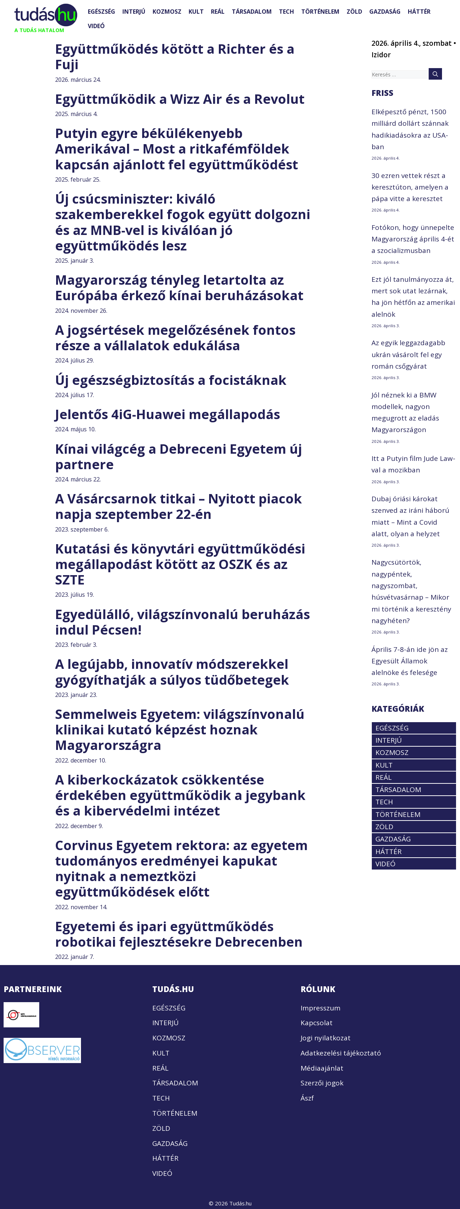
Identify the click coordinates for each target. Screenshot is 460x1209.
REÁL (218, 11)
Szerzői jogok (322, 1083)
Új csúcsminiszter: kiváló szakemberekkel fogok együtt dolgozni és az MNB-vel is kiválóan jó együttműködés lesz (182, 222)
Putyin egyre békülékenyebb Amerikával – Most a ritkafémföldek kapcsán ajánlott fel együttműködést (176, 148)
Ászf (307, 1098)
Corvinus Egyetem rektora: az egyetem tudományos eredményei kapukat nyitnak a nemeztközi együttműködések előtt (181, 868)
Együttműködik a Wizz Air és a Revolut (180, 99)
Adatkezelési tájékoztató (341, 1053)
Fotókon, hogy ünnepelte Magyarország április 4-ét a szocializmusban (412, 239)
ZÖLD (354, 11)
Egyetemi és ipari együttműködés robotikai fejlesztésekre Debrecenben (179, 934)
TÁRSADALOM (252, 11)
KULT (196, 11)
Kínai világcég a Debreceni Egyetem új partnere (178, 456)
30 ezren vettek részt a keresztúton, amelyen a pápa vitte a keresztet (409, 187)
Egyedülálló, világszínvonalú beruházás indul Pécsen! (182, 622)
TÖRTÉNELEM (320, 11)
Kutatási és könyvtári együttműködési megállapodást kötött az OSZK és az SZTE (180, 564)
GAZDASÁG (385, 11)
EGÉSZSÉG (101, 11)
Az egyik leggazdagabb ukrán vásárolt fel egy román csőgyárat (408, 354)
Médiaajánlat (322, 1068)
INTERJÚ (133, 11)
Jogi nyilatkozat (326, 1038)
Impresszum (321, 1008)
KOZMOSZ (167, 11)
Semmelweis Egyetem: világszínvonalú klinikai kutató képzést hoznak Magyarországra (180, 729)
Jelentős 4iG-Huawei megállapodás (167, 414)
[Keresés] (435, 74)
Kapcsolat (317, 1022)
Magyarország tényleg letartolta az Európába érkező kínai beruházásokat (179, 287)
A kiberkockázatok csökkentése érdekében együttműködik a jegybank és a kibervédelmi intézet (180, 795)
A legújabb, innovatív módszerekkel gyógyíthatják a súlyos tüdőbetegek (172, 671)
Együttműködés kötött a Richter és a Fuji (174, 56)
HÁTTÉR (419, 11)
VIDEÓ (96, 26)
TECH (286, 11)
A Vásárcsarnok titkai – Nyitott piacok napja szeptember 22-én (178, 506)
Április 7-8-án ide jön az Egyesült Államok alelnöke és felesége (409, 661)
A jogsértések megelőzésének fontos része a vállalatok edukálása (175, 337)
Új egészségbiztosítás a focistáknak (171, 380)
